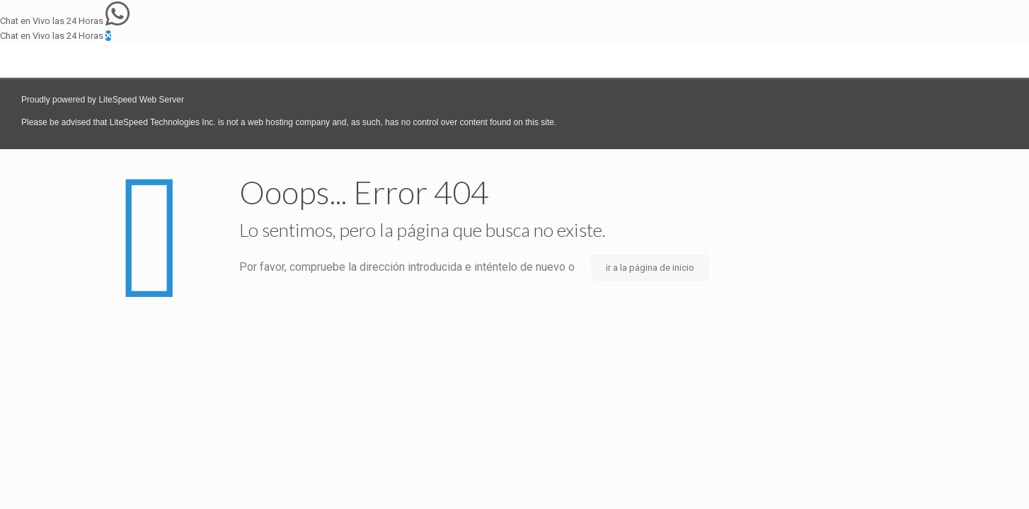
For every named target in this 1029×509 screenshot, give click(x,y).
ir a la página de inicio (650, 267)
